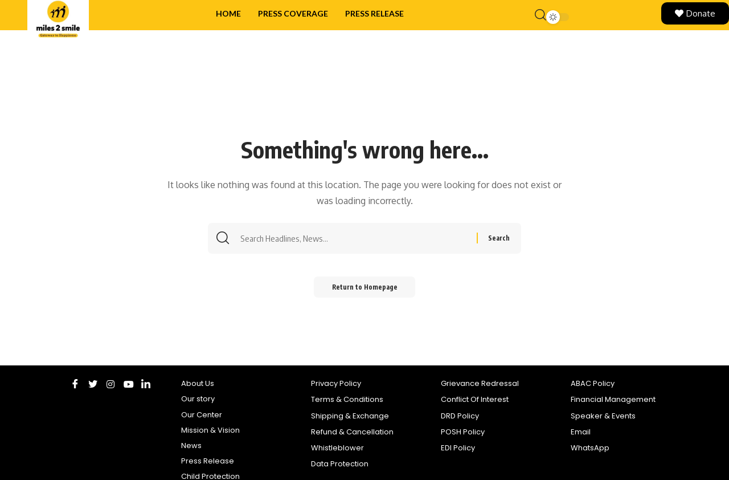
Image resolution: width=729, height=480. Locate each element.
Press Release (374, 13)
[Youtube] (128, 383)
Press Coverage (293, 13)
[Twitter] (93, 383)
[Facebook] (75, 383)
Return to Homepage (364, 288)
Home (228, 13)
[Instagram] (111, 383)
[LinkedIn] (146, 383)
